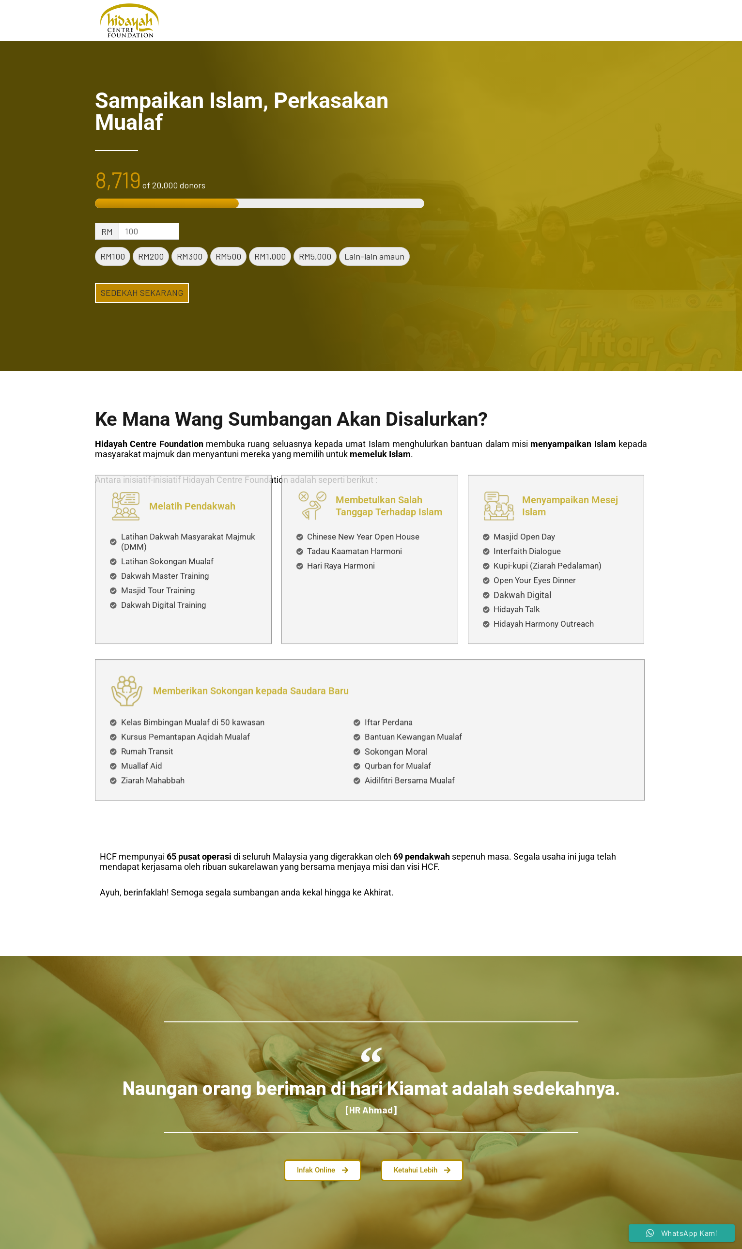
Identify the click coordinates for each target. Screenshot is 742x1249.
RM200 (151, 256)
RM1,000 (270, 256)
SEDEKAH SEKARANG (142, 292)
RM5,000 (315, 256)
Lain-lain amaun (374, 256)
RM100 (112, 256)
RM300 (189, 256)
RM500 (228, 256)
